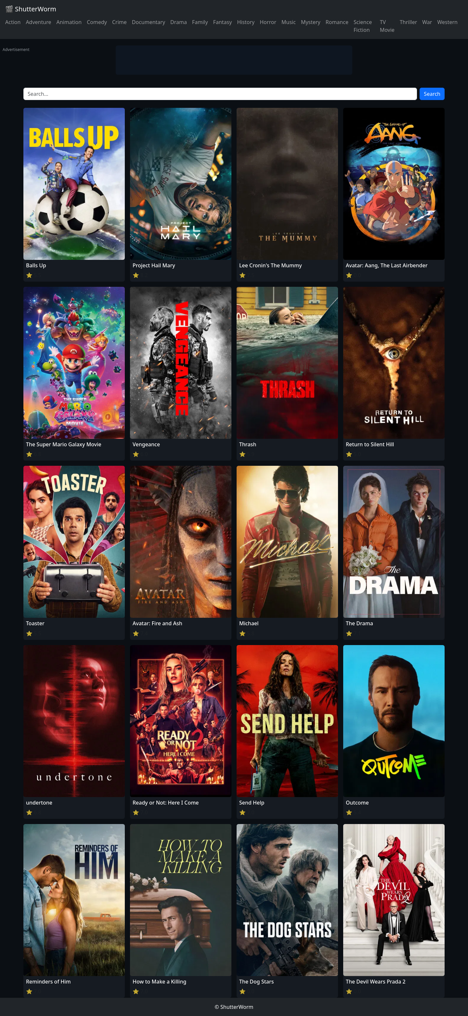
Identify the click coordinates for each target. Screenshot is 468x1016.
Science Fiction (363, 26)
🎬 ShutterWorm (30, 9)
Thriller (408, 22)
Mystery (310, 22)
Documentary (148, 22)
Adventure (38, 22)
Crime (119, 22)
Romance (337, 22)
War (427, 22)
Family (200, 22)
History (245, 22)
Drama (178, 22)
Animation (69, 22)
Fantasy (222, 22)
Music (288, 22)
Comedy (97, 22)
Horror (268, 22)
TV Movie (387, 26)
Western (447, 22)
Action (12, 22)
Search (432, 93)
